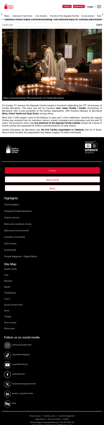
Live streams (41, 16)
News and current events (16, 230)
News (7, 16)
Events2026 (10, 250)
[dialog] (99, 419)
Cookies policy (49, 416)
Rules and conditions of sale (17, 224)
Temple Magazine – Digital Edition (20, 256)
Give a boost (52, 179)
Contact (52, 170)
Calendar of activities (22, 16)
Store (52, 188)
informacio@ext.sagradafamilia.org (44, 422)
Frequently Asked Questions (18, 211)
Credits (66, 419)
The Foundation (11, 204)
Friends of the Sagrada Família (64, 16)
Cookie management (66, 416)
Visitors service (11, 217)
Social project (87, 16)
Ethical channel (54, 419)
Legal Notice (40, 419)
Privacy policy (35, 416)
